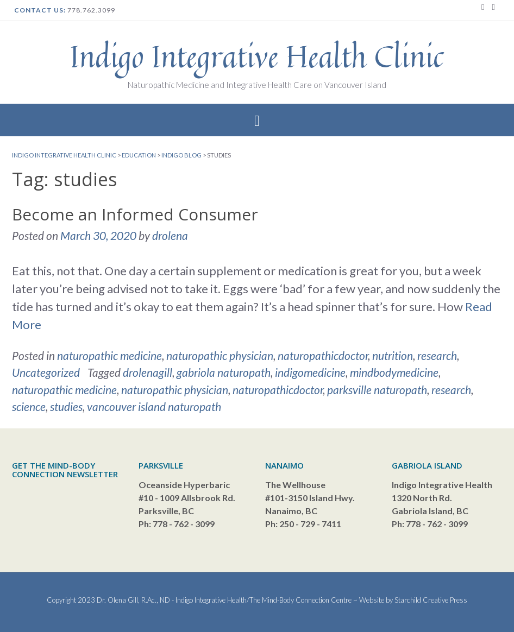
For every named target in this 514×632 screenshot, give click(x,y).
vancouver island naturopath (154, 406)
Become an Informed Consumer (135, 214)
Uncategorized (46, 372)
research (437, 355)
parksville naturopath (377, 389)
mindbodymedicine (394, 372)
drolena (170, 235)
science (29, 406)
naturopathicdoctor (323, 355)
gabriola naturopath (224, 372)
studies (66, 406)
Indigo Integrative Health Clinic (257, 56)
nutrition (392, 355)
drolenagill (147, 372)
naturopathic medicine (109, 355)
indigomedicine (310, 372)
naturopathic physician (219, 355)
